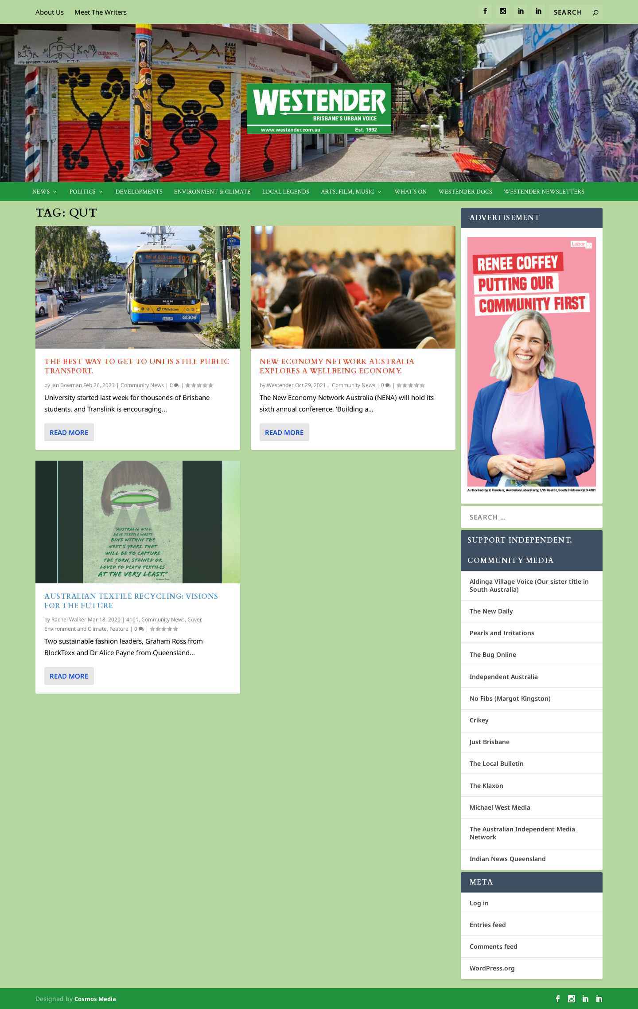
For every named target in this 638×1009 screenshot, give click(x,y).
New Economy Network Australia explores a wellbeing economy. (337, 366)
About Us (49, 12)
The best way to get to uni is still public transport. (137, 366)
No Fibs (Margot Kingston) (510, 698)
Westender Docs (465, 192)
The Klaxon (486, 785)
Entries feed (488, 924)
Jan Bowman (66, 384)
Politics (83, 192)
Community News (142, 384)
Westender (280, 384)
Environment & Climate (212, 192)
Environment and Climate (75, 629)
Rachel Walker (68, 619)
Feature (118, 629)
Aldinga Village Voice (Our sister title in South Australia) (529, 585)
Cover (194, 619)
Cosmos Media (95, 999)
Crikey (479, 720)
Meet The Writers (100, 12)
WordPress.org (492, 968)
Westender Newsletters (544, 192)
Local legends (285, 192)
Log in (479, 903)
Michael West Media (500, 807)
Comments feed (493, 946)
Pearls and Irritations (502, 633)
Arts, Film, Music (347, 192)
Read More (69, 432)
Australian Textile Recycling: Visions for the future (131, 601)
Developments (139, 192)
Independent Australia (504, 676)
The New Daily (491, 611)
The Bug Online (493, 654)
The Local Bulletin (497, 763)
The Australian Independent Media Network (522, 833)
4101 (132, 619)
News (41, 192)
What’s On (410, 192)
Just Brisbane (490, 741)
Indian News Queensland (508, 858)
